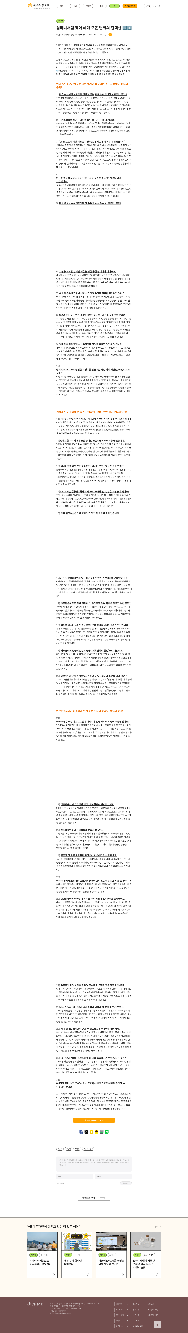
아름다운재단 (35, 1304)
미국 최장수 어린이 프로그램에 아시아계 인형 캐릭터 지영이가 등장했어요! (92, 721)
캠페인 (88, 6)
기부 (62, 6)
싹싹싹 (60, 21)
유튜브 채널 (122, 1315)
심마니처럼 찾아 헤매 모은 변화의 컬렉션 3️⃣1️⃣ (94, 27)
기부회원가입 (130, 6)
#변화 (60, 1149)
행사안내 (136, 1310)
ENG (148, 6)
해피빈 (122, 1320)
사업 (75, 6)
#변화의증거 (88, 1149)
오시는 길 (136, 1321)
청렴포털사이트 (152, 1315)
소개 (101, 6)
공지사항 (136, 1304)
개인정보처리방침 (153, 1310)
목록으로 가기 (88, 1197)
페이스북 (122, 1304)
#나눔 (77, 1149)
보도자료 (136, 1315)
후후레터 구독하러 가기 (94, 1120)
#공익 (68, 1149)
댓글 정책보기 (61, 1183)
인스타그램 (122, 1309)
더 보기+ (157, 1226)
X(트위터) (122, 1326)
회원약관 (150, 1304)
